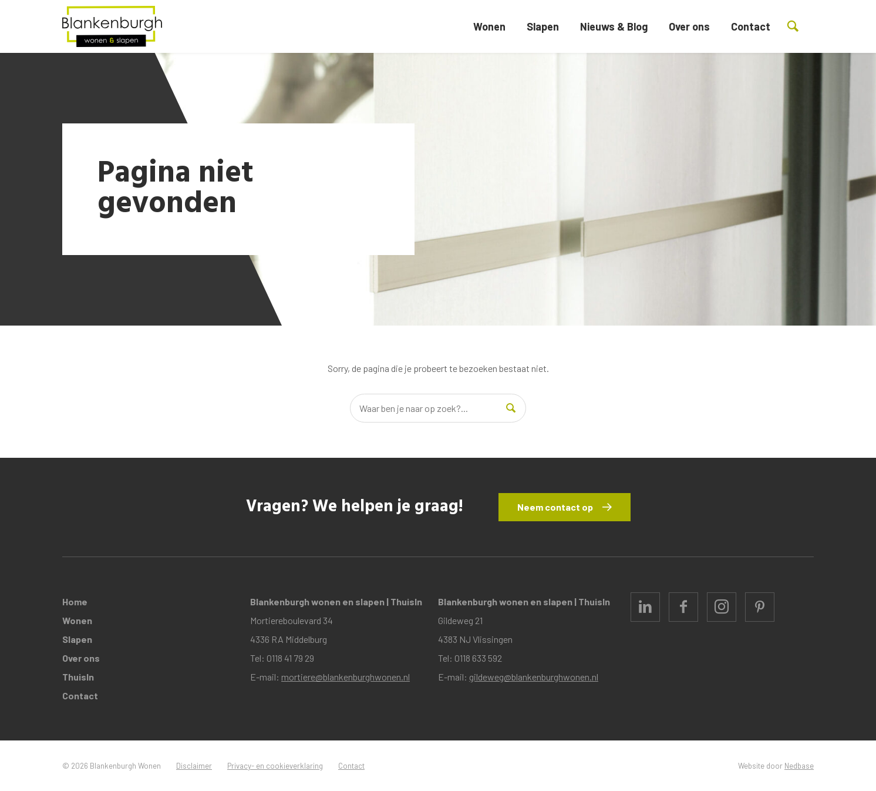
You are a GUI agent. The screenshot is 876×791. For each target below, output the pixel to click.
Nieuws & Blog (614, 26)
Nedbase (799, 765)
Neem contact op (555, 506)
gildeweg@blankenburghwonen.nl (533, 676)
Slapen (543, 26)
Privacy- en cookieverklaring (275, 765)
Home (74, 601)
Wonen (489, 26)
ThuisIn (78, 676)
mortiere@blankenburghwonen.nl (345, 676)
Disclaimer (194, 765)
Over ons (689, 26)
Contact (750, 26)
